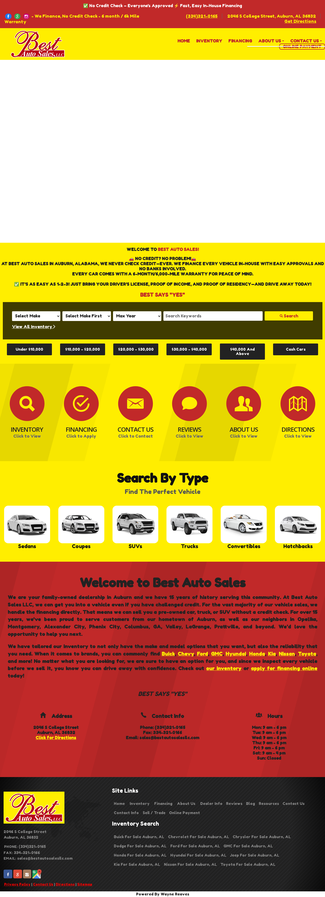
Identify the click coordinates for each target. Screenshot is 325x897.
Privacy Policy (17, 884)
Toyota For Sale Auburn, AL (247, 864)
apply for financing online (284, 668)
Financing (163, 803)
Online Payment (184, 813)
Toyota (307, 654)
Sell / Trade (154, 813)
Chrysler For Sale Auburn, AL (262, 837)
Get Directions (300, 21)
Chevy (186, 654)
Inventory (140, 803)
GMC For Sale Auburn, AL (248, 846)
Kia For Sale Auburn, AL (137, 864)
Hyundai (236, 654)
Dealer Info (211, 803)
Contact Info (126, 813)
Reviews (234, 803)
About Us (186, 803)
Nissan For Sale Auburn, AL (190, 864)
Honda (257, 654)
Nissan (287, 654)
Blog (250, 803)
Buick (168, 654)
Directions (65, 884)
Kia (272, 654)
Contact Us (43, 884)
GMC (216, 654)
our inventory (223, 668)
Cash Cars (296, 349)
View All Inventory (33, 326)
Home (119, 803)
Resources (269, 803)
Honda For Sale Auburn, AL (140, 855)
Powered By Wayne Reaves (162, 894)
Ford (202, 654)
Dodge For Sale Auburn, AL (140, 846)
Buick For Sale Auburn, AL (139, 837)
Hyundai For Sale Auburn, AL (198, 855)
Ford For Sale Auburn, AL (195, 846)
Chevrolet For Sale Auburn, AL (198, 837)
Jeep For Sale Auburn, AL (254, 855)
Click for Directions (56, 737)
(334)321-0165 (202, 16)
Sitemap (84, 884)
